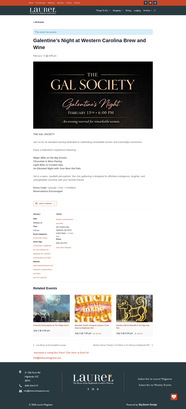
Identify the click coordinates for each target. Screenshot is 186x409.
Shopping (117, 10)
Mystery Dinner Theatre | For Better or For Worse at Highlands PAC (122, 345)
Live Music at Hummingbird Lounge (50, 345)
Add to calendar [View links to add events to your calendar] (45, 203)
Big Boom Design (148, 404)
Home (31, 3)
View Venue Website (63, 248)
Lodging (137, 10)
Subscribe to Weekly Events (155, 385)
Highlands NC (38, 254)
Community (37, 238)
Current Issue (40, 3)
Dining (128, 10)
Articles (146, 10)
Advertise (51, 3)
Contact (69, 3)
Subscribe (60, 3)
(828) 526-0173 (31, 385)
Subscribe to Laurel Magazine (155, 379)
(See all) (98, 333)
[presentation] (51, 308)
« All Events (38, 22)
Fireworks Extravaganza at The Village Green (51, 325)
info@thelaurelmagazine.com (47, 357)
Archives (77, 3)
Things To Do (102, 10)
